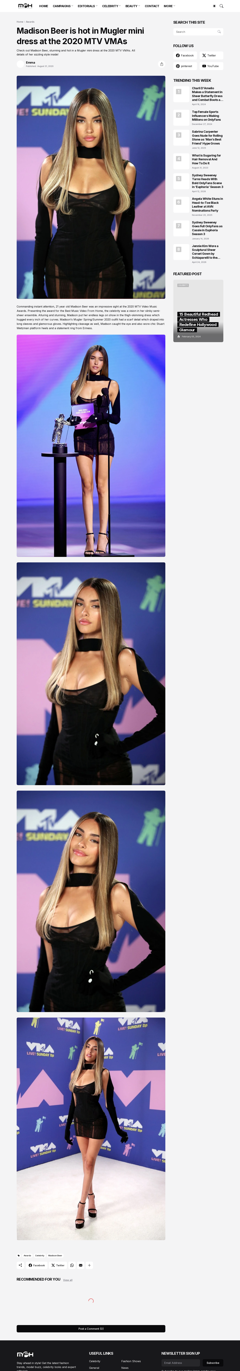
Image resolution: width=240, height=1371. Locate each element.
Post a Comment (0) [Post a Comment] (91, 1328)
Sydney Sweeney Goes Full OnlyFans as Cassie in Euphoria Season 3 (207, 228)
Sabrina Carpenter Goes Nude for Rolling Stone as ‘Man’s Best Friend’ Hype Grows (207, 137)
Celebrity (39, 1255)
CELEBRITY (110, 6)
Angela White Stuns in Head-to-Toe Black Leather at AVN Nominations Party (207, 204)
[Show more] (89, 1265)
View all (67, 1280)
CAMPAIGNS (62, 6)
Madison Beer (55, 1255)
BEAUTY (132, 6)
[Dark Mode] (212, 6)
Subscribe (213, 1363)
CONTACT (152, 6)
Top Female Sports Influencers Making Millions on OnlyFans (206, 115)
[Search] (220, 6)
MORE (168, 6)
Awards (30, 21)
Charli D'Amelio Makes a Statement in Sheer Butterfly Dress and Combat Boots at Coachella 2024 (207, 94)
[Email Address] (181, 1363)
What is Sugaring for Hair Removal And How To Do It (206, 159)
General (94, 1368)
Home (20, 21)
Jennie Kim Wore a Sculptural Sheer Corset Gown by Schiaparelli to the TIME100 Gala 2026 (206, 252)
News (124, 1368)
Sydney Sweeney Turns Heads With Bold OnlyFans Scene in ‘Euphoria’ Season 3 (207, 181)
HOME (43, 6)
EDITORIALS (86, 6)
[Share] (161, 64)
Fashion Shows (131, 1361)
